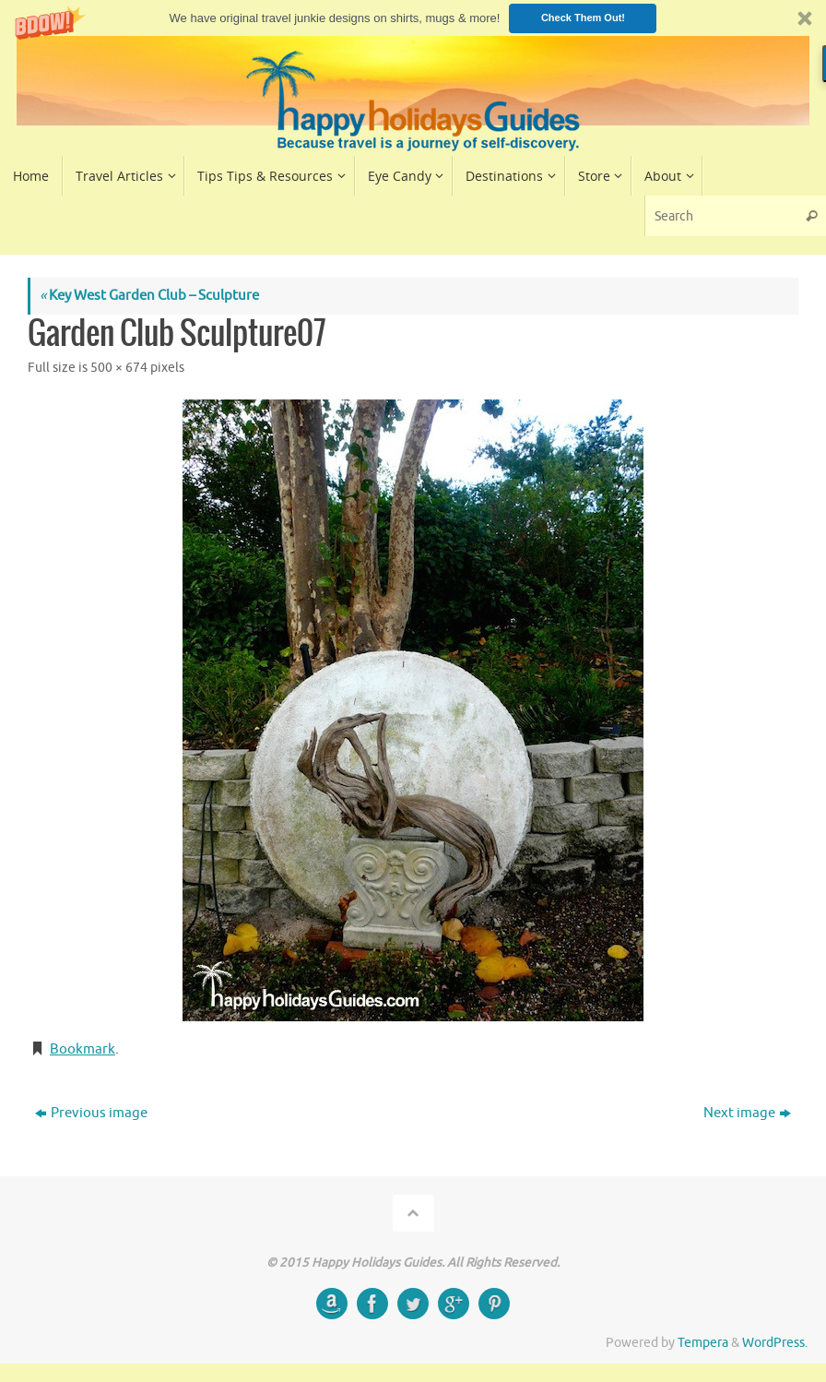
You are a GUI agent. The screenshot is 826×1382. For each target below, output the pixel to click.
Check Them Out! (583, 17)
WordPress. (775, 1343)
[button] (413, 18)
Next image (747, 1113)
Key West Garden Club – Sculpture (149, 295)
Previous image (91, 1113)
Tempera (703, 1343)
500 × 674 (119, 367)
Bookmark (82, 1049)
